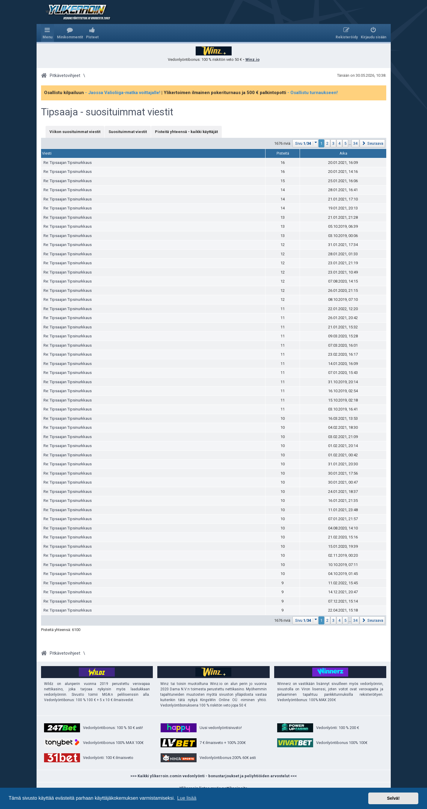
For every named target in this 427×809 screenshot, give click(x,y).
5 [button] (345, 143)
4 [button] (339, 143)
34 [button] (355, 143)
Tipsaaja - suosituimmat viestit (107, 112)
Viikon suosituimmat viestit (74, 131)
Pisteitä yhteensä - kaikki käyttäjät (186, 131)
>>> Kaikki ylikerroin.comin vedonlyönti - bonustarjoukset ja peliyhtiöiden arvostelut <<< (213, 776)
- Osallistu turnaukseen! (312, 92)
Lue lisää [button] (186, 798)
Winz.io (252, 59)
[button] (305, 143)
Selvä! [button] (393, 798)
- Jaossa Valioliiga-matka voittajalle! (122, 92)
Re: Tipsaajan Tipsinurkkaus (67, 162)
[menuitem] (70, 33)
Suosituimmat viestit (127, 131)
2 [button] (327, 143)
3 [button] (333, 143)
